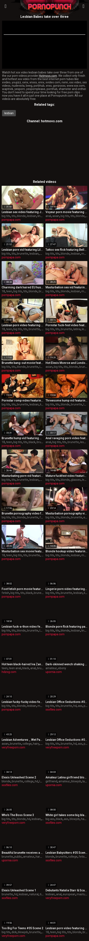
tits (14, 216)
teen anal (15, 668)
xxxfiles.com (54, 709)
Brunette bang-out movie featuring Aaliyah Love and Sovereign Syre (22, 362)
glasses (76, 479)
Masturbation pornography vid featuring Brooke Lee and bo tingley (66, 513)
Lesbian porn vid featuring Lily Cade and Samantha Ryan (22, 249)
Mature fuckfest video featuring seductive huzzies (66, 475)
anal (48, 216)
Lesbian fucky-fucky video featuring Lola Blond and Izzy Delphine (22, 702)
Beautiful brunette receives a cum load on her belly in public (22, 852)
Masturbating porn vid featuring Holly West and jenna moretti (22, 475)
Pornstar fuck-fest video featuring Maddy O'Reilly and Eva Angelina (66, 325)
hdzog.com (9, 672)
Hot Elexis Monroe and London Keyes (66, 362)
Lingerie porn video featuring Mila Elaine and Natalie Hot (66, 589)
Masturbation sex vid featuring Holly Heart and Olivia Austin (66, 287)
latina (77, 329)
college (27, 743)
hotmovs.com (51, 121)
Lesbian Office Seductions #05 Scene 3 (66, 739)
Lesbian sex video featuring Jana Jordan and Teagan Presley (22, 212)
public (18, 856)
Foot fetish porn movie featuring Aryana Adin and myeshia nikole (22, 589)
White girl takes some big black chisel (66, 815)
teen (9, 291)
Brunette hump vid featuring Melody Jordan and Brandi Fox (22, 438)
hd (75, 705)
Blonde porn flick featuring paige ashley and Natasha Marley (66, 626)
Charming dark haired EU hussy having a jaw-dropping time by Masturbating (22, 287)
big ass (50, 819)
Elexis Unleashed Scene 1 (19, 890)
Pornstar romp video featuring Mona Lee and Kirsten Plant (22, 400)
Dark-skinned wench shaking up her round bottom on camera (66, 664)
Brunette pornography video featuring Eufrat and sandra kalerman (22, 513)
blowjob (76, 781)
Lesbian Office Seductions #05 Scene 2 (66, 702)
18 (3, 291)
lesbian (9, 113)
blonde (21, 216)
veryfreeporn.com (13, 747)
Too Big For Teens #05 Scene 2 (22, 928)
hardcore (41, 856)
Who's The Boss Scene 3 (18, 815)
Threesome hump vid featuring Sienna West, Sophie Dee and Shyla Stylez (66, 400)
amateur (51, 668)
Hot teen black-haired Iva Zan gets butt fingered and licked (22, 664)
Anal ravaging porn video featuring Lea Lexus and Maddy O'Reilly (66, 438)
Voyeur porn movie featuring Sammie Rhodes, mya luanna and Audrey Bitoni (66, 212)
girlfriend (51, 781)
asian (55, 216)
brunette (22, 253)
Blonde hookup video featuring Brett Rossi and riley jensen (66, 551)
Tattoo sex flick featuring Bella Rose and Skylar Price (66, 249)
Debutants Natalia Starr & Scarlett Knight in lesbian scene (66, 890)
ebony (62, 668)
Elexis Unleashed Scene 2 (19, 777)
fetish (5, 593)
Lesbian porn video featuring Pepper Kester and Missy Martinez (22, 325)
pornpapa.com (11, 219)
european (69, 894)
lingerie (42, 216)
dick (14, 932)
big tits (6, 216)
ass (80, 705)
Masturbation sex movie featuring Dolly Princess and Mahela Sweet (22, 551)
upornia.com (54, 672)
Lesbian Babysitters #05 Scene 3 (66, 852)
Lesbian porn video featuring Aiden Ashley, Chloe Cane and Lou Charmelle (66, 928)
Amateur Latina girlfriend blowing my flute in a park (66, 777)
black (32, 442)
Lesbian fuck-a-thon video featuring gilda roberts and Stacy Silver (22, 626)
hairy (36, 743)
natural (34, 894)
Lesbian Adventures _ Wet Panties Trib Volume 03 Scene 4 (22, 739)
